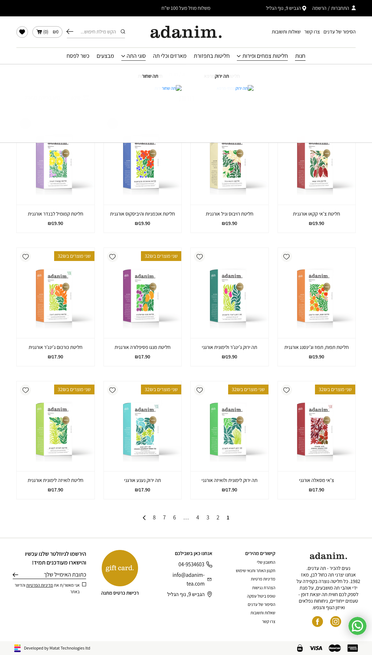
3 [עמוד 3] (207, 517)
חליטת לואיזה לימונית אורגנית (56, 480)
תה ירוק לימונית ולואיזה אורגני (230, 480)
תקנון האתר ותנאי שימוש (255, 570)
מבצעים (105, 56)
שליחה (15, 574)
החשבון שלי (266, 562)
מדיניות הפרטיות (39, 585)
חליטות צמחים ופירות (265, 56)
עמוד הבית (192, 74)
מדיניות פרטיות (263, 579)
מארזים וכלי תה (169, 56)
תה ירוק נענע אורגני (142, 480)
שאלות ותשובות (286, 31)
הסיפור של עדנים (340, 31)
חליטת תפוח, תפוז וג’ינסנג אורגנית (316, 347)
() (47, 32)
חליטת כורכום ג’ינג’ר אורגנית (55, 347)
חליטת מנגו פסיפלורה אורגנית (142, 347)
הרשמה (319, 8)
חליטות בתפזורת (212, 56)
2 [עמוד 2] (218, 517)
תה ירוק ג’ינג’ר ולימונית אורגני (229, 347)
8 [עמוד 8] (154, 517)
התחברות (340, 8)
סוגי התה (136, 56)
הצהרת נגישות (263, 587)
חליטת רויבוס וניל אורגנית (229, 213)
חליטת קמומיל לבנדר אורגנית (55, 213)
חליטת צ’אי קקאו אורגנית (316, 213)
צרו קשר (312, 31)
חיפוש (69, 31)
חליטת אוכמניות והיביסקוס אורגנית (142, 213)
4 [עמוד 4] (197, 517)
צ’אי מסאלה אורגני (316, 480)
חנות (300, 56)
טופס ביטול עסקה (261, 596)
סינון (80, 97)
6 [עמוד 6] (174, 517)
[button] (286, 123)
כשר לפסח (77, 56)
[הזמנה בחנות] (38, 97)
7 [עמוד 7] (164, 517)
